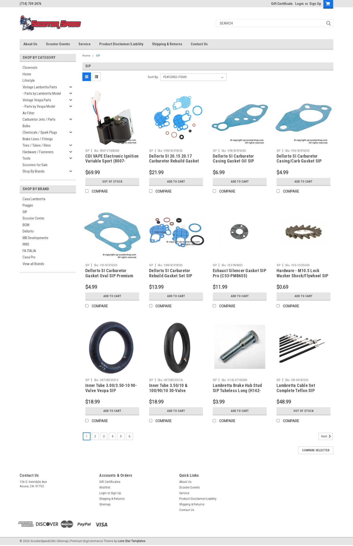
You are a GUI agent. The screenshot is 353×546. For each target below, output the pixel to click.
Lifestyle (29, 80)
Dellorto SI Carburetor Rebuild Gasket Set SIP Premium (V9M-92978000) (173, 275)
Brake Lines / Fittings (38, 139)
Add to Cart (176, 182)
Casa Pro (29, 257)
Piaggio (28, 205)
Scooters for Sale (35, 165)
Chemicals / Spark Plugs (40, 132)
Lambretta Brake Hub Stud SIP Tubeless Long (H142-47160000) (237, 390)
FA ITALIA (29, 251)
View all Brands (33, 264)
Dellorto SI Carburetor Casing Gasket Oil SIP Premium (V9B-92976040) (236, 161)
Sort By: (153, 77)
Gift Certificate (282, 4)
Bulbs (26, 126)
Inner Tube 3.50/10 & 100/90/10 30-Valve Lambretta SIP (168, 390)
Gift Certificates (109, 482)
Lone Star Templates (131, 541)
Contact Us (199, 44)
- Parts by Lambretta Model (42, 93)
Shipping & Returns (167, 44)
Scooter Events (58, 44)
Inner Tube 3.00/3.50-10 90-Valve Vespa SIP (111, 388)
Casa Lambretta (34, 199)
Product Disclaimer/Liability (121, 44)
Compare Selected (315, 450)
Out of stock (112, 182)
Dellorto (28, 231)
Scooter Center (33, 218)
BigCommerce (93, 541)
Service (84, 44)
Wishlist (104, 487)
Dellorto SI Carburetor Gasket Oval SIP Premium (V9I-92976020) (109, 275)
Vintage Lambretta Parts (40, 87)
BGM (26, 225)
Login (299, 4)
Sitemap (104, 504)
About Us (30, 44)
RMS (26, 244)
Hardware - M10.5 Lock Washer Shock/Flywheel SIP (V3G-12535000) (302, 275)
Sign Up (315, 4)
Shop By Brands (34, 171)
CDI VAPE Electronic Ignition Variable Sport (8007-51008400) (112, 161)
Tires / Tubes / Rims (37, 145)
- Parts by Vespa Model (39, 106)
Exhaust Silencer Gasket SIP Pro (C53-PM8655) (239, 273)
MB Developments (35, 238)
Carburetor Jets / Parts (39, 119)
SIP (25, 212)
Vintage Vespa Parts (37, 100)
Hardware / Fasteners (38, 152)
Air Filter (28, 113)
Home (27, 74)
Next (327, 436)
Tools (26, 158)
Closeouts (30, 67)
